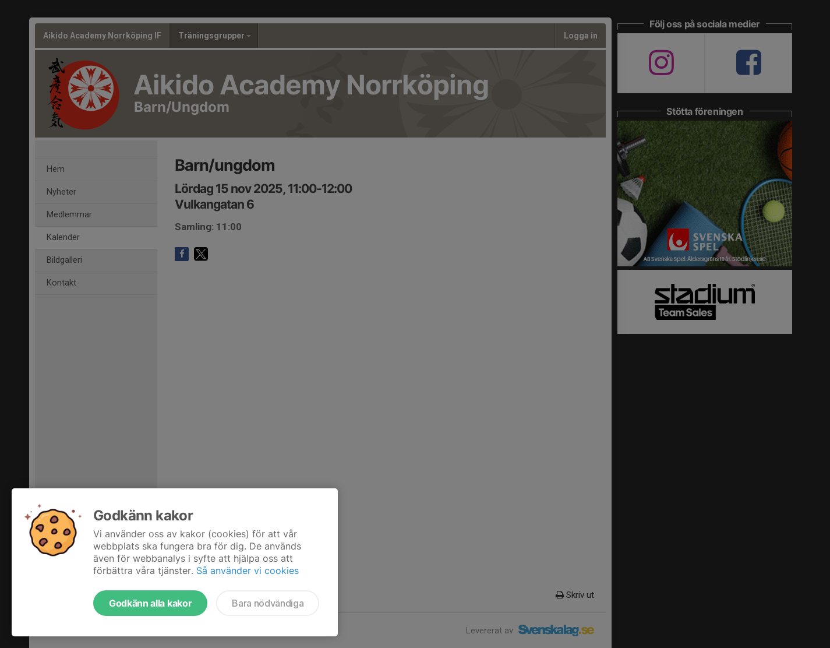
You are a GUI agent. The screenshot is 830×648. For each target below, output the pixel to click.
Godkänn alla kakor (150, 603)
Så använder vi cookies (247, 570)
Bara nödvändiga (267, 603)
